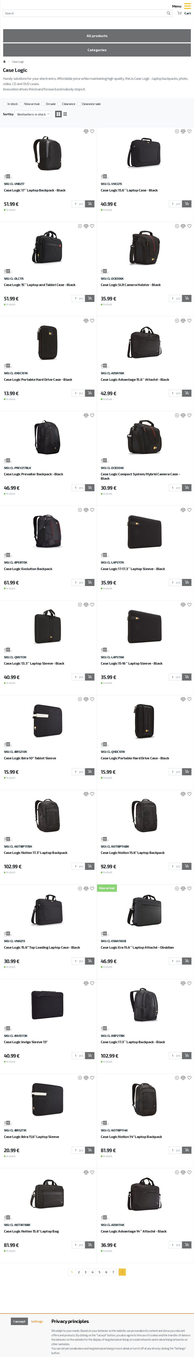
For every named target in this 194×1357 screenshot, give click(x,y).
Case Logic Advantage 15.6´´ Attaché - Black (135, 379)
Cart (184, 13)
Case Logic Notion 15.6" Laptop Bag (31, 1231)
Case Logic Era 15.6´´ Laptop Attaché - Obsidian (137, 947)
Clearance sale (91, 104)
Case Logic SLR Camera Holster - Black (131, 284)
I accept (19, 1321)
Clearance (68, 104)
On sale (50, 104)
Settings (37, 1321)
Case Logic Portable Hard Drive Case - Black (38, 379)
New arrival (31, 104)
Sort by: (8, 114)
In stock (12, 104)
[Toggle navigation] (187, 6)
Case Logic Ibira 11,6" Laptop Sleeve (31, 1136)
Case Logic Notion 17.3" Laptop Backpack (35, 852)
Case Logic (18, 61)
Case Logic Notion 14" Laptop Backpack (131, 1136)
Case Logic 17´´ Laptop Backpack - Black (35, 190)
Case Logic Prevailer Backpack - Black (33, 474)
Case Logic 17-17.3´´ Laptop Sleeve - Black (133, 569)
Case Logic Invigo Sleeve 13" (26, 1042)
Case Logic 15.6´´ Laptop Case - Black (129, 190)
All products (97, 35)
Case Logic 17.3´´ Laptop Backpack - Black (133, 1042)
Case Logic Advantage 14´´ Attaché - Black (133, 1231)
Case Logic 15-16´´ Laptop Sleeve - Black (131, 663)
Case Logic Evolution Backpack (28, 569)
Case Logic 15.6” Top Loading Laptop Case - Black (42, 947)
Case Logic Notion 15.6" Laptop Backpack (132, 852)
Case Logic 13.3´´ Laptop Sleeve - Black (34, 663)
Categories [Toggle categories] (97, 50)
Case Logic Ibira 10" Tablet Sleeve (30, 758)
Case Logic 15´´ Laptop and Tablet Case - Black (40, 284)
